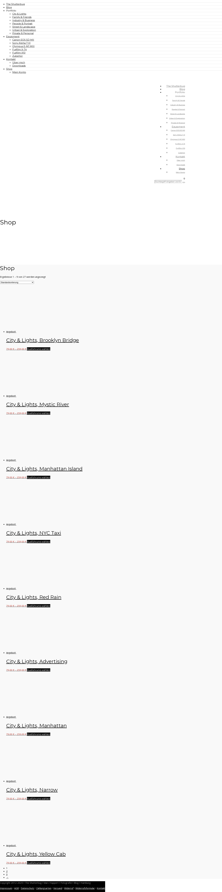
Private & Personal (23, 33)
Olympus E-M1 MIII (23, 46)
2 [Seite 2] (7, 871)
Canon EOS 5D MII (23, 39)
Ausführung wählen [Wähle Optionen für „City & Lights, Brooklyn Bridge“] (38, 348)
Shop (9, 68)
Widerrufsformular (85, 888)
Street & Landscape (23, 26)
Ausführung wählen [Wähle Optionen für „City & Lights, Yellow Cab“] (38, 862)
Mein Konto (19, 72)
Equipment (12, 36)
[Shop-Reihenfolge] (17, 282)
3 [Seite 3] (7, 874)
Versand (57, 888)
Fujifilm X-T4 (19, 49)
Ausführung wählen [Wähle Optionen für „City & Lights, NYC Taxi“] (38, 541)
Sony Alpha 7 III (21, 43)
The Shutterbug (15, 4)
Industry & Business (23, 20)
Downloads (19, 65)
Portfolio (11, 10)
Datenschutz (27, 888)
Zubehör (17, 55)
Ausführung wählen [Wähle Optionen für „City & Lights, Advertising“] (38, 669)
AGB (16, 888)
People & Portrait (22, 23)
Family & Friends (21, 17)
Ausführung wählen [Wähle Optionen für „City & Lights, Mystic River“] (38, 413)
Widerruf (68, 888)
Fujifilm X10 (18, 52)
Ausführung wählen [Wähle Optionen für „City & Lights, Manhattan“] (38, 734)
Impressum (6, 888)
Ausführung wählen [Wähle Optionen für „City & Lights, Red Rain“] (38, 605)
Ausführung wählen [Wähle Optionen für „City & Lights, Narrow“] (38, 798)
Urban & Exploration (24, 30)
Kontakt (11, 59)
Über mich (18, 62)
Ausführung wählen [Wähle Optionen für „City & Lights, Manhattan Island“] (38, 477)
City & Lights (19, 13)
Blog (9, 7)
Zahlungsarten (43, 888)
